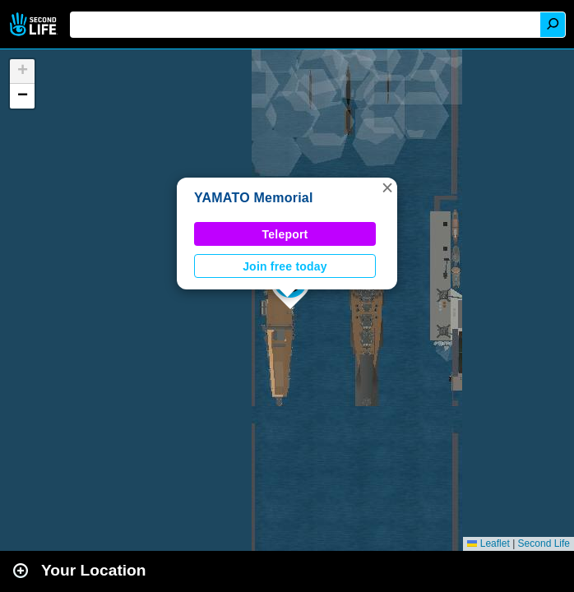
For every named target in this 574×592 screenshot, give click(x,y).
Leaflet (488, 543)
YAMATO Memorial (253, 198)
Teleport (285, 234)
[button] (387, 187)
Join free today (285, 266)
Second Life (35, 24)
